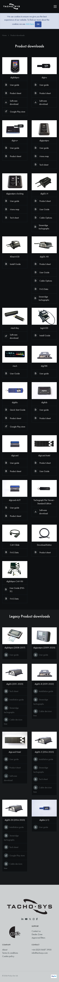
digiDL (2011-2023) (14, 684)
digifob (44, 402)
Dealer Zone (37, 934)
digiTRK (44, 366)
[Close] (38, 24)
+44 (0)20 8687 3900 (41, 949)
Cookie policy (8, 956)
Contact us (36, 931)
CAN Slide (14, 545)
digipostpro (44, 140)
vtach (14, 366)
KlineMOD (14, 256)
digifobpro (14, 77)
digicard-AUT (15, 500)
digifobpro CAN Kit (14, 581)
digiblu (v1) (44, 820)
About (4, 949)
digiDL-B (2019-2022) (44, 684)
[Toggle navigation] (55, 6)
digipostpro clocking (14, 193)
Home (4, 35)
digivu (44, 77)
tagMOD (44, 328)
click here (30, 24)
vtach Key (15, 328)
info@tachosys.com (40, 953)
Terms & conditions (10, 953)
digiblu (15, 402)
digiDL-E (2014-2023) (44, 752)
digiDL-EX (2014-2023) (15, 820)
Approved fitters (38, 937)
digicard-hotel (44, 455)
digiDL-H (44, 193)
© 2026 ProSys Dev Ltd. (10, 976)
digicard (14, 455)
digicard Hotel (15, 752)
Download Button (44, 545)
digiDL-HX (44, 256)
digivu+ (15, 140)
